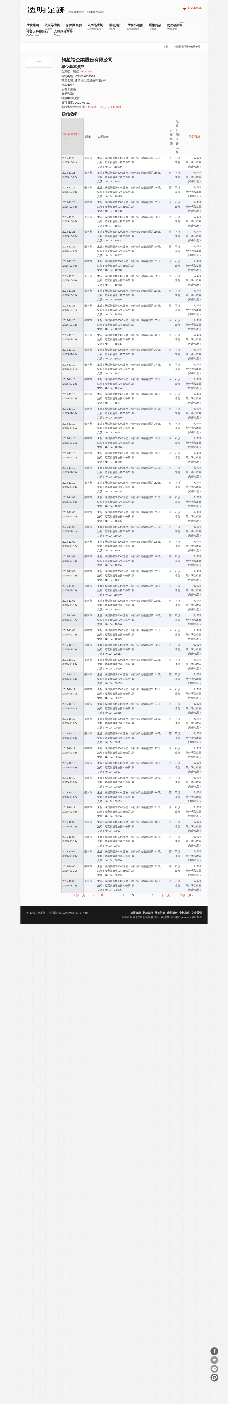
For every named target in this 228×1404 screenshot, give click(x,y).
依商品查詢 (95, 27)
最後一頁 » (186, 895)
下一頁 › (166, 895)
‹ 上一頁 (98, 895)
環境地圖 (32, 27)
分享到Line (214, 1369)
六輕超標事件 (63, 33)
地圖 (85, 912)
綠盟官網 (136, 912)
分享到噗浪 (214, 1378)
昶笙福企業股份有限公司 (187, 46)
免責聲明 (197, 912)
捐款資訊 (148, 912)
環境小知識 (135, 27)
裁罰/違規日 (71, 136)
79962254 (86, 71)
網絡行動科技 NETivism (177, 917)
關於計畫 (160, 912)
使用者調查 (175, 27)
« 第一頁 (79, 895)
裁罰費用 (194, 136)
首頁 (165, 46)
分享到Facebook (214, 1351)
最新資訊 (115, 27)
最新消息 (172, 912)
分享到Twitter (214, 1360)
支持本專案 (194, 8)
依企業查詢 (52, 27)
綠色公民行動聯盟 (143, 917)
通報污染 (155, 27)
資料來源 (184, 912)
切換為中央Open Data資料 (104, 107)
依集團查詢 (74, 27)
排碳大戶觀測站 (37, 33)
